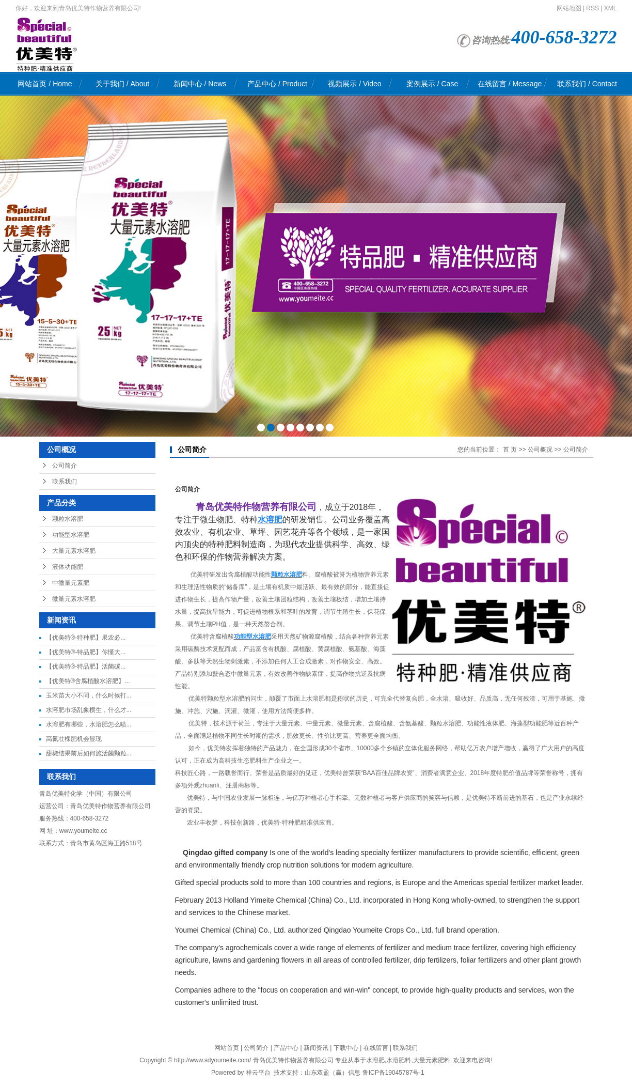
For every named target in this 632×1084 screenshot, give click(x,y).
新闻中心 (200, 84)
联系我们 (587, 84)
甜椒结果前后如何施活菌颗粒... (89, 753)
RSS (592, 8)
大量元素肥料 (431, 1060)
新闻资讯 (316, 1047)
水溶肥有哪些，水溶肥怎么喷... (89, 724)
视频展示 (354, 84)
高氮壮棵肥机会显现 (74, 738)
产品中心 (277, 84)
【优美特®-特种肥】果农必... (86, 637)
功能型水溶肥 (70, 534)
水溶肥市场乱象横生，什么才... (89, 710)
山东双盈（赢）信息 (332, 1072)
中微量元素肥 (70, 582)
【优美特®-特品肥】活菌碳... (86, 666)
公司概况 (540, 449)
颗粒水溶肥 (67, 518)
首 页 (510, 449)
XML (610, 8)
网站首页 (45, 84)
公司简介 (64, 465)
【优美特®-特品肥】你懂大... (86, 652)
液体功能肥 (67, 566)
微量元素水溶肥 (74, 598)
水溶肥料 (398, 1060)
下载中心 (346, 1047)
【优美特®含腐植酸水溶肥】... (88, 681)
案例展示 (432, 84)
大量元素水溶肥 (74, 550)
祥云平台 (258, 1072)
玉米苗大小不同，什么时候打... (89, 695)
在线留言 (510, 84)
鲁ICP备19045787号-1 (393, 1072)
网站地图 (569, 8)
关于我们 (122, 84)
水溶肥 (375, 1060)
